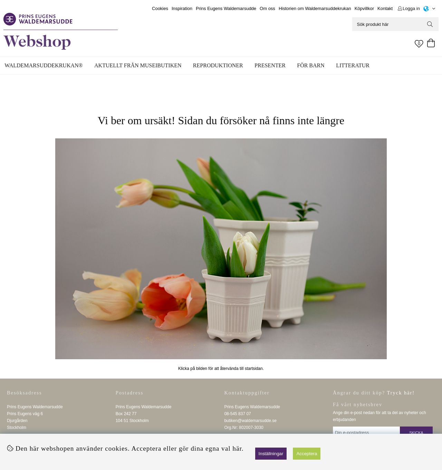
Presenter (270, 65)
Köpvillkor (364, 8)
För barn (311, 65)
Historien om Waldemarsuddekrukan (315, 8)
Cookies (160, 8)
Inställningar (271, 453)
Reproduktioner (218, 65)
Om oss (267, 8)
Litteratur (352, 65)
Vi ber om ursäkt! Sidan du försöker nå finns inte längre (221, 120)
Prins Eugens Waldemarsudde (226, 8)
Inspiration (182, 8)
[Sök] (395, 24)
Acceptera (306, 453)
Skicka (416, 433)
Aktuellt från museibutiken (137, 65)
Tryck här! (401, 392)
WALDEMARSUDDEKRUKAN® (43, 65)
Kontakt (385, 8)
